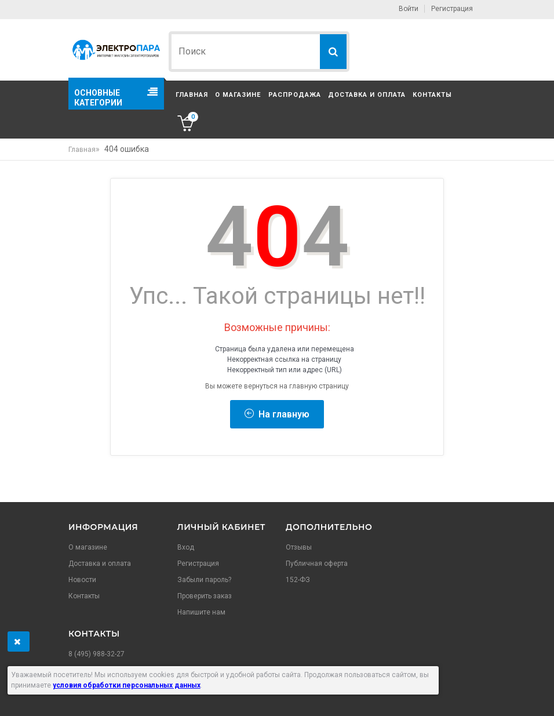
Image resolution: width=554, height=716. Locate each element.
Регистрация (452, 9)
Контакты (432, 95)
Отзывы (299, 547)
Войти (408, 9)
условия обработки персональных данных (127, 685)
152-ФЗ (298, 580)
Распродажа (294, 95)
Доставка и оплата (367, 95)
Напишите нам (201, 612)
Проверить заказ (204, 596)
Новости (82, 580)
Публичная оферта (317, 563)
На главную (277, 414)
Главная (192, 95)
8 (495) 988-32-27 (96, 654)
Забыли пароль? (204, 580)
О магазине (238, 95)
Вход (185, 547)
